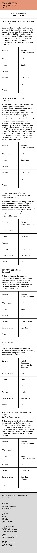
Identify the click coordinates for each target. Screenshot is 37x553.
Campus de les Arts (8, 523)
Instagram (5, 511)
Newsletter (5, 519)
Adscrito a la (7, 521)
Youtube (4, 516)
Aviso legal (5, 503)
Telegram (4, 518)
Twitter (4, 515)
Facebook (5, 513)
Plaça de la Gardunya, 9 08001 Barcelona (14, 495)
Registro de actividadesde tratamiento (9, 507)
